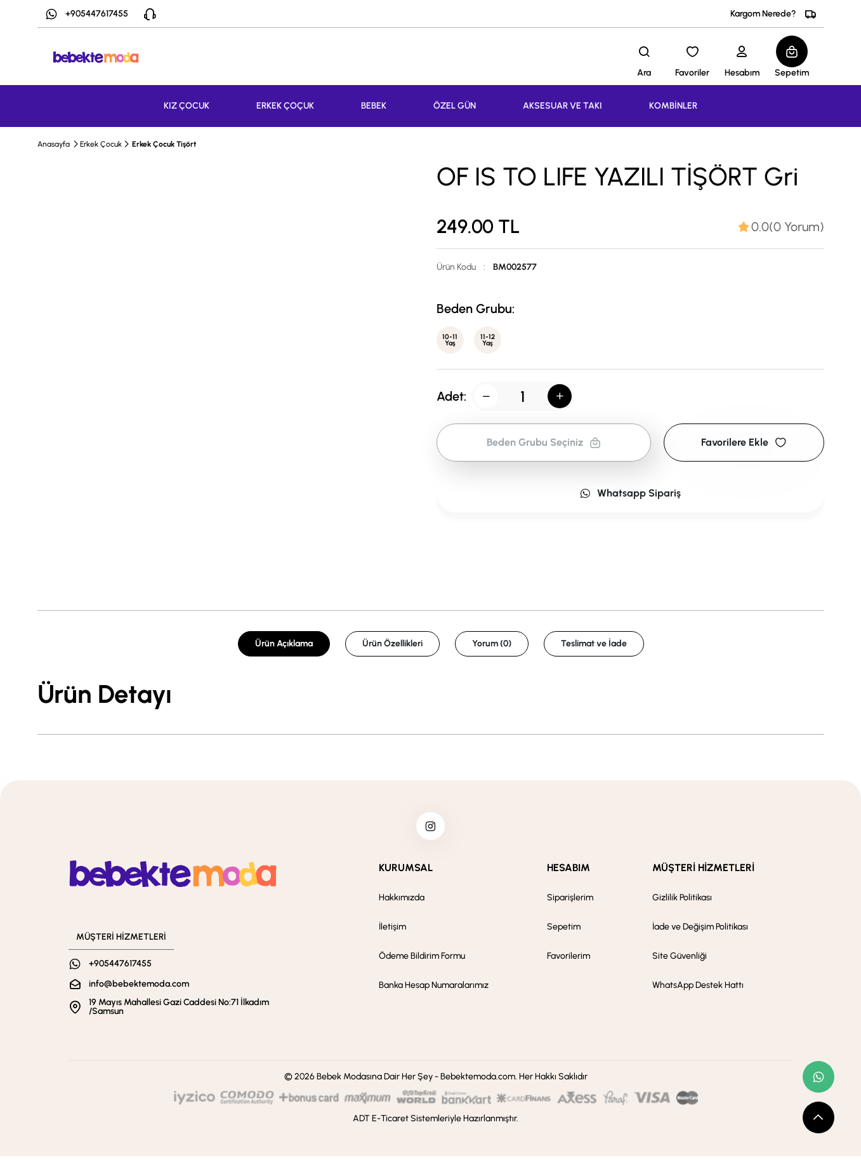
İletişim (392, 930)
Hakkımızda (401, 901)
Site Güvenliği (679, 959)
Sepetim (564, 930)
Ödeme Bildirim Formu (422, 959)
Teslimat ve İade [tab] (594, 643)
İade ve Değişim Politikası (700, 930)
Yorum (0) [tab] (491, 643)
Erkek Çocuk (101, 144)
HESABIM (568, 871)
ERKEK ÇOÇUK (285, 105)
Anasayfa (53, 144)
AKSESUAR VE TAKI (562, 105)
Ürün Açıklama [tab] (284, 643)
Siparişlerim (570, 901)
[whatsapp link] (818, 1077)
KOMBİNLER (673, 105)
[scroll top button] (818, 1117)
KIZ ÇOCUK (186, 105)
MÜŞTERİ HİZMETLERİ (703, 871)
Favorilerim (568, 959)
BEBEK (373, 105)
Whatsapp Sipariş (630, 496)
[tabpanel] (430, 694)
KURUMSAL (406, 871)
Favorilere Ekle (743, 445)
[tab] (781, 227)
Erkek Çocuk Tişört (164, 144)
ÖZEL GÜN (454, 105)
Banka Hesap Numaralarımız (434, 988)
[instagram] (431, 828)
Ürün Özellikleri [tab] (392, 643)
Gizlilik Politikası (682, 901)
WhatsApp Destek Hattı (698, 988)
